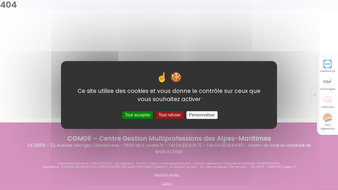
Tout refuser (169, 115)
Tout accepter (137, 115)
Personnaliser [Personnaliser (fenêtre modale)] (202, 115)
